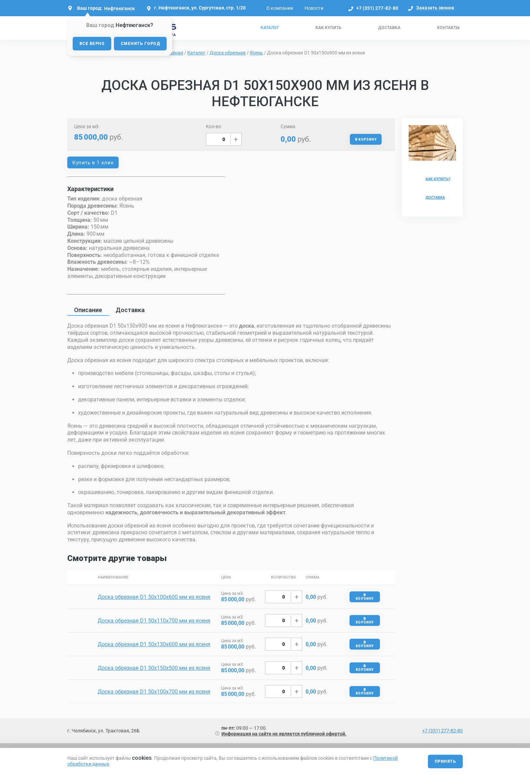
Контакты (448, 27)
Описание (88, 309)
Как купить (328, 27)
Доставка (389, 27)
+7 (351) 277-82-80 (377, 8)
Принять (445, 761)
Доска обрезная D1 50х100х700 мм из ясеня (154, 691)
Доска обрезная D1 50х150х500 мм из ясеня (154, 668)
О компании (279, 8)
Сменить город (140, 43)
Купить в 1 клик (93, 163)
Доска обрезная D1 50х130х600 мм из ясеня (154, 644)
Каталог (270, 27)
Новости (314, 8)
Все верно (91, 43)
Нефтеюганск (119, 8)
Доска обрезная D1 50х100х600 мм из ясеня (154, 597)
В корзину (366, 139)
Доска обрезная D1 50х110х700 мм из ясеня (154, 620)
